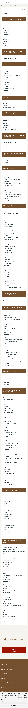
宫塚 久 (9, 599)
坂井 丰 (6, 198)
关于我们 (6, 5)
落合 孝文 (5, 43)
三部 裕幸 (5, 592)
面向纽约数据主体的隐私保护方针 (8, 669)
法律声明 (3, 687)
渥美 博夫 (5, 24)
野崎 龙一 (10, 562)
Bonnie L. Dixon (8, 252)
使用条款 (3, 691)
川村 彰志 (11, 570)
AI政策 (3, 678)
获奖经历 (10, 5)
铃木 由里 (6, 268)
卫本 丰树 (22, 557)
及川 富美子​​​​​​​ (10, 620)
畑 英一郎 (5, 608)
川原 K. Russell (8, 248)
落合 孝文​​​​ (6, 465)
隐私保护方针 (4, 664)
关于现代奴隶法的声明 (7, 682)
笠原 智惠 (5, 39)
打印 (22, 9)
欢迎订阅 (14, 650)
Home (2, 5)
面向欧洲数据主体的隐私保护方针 (8, 667)
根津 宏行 (5, 577)
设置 (2, 701)
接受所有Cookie (14, 705)
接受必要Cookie (14, 703)
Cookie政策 (4, 673)
